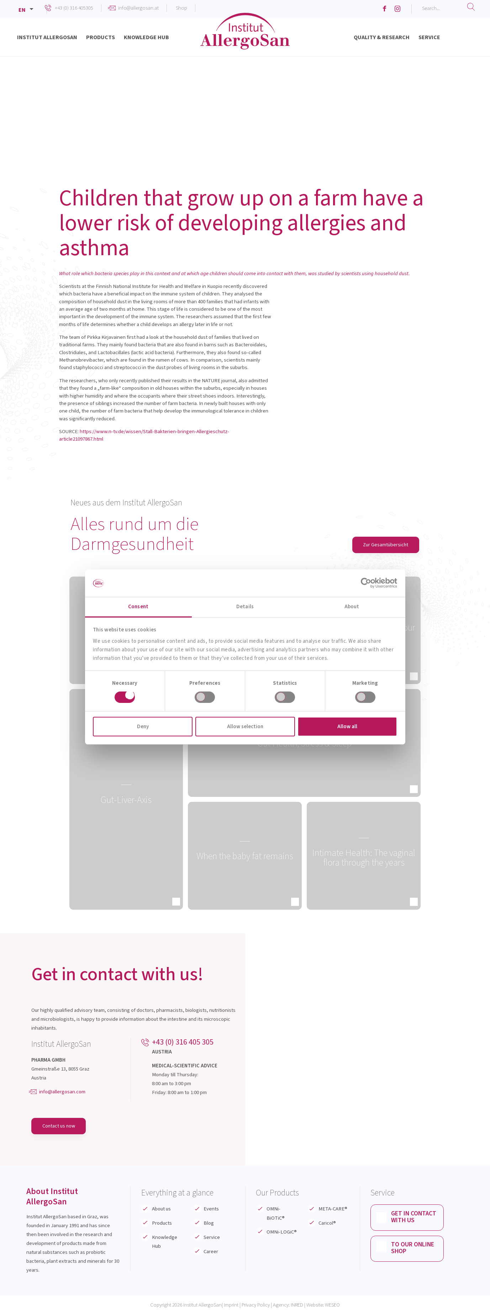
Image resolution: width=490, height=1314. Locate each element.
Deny (143, 726)
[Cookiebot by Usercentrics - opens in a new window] (366, 583)
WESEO (332, 1305)
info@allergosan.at (138, 8)
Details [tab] (245, 606)
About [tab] (351, 606)
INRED (297, 1305)
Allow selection (245, 726)
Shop (181, 8)
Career (211, 1251)
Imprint (231, 1305)
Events (211, 1209)
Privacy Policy (256, 1305)
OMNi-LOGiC (282, 1232)
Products (162, 1223)
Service (212, 1237)
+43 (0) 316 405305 (74, 8)
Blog (209, 1223)
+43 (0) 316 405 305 (183, 1042)
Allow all (347, 726)
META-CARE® (332, 1209)
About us (161, 1209)
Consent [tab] (138, 606)
